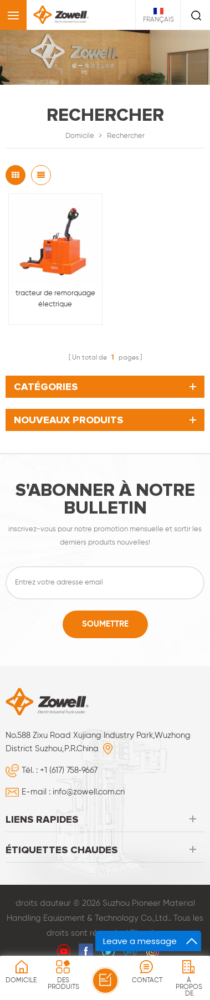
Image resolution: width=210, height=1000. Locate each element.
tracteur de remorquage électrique (55, 299)
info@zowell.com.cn (89, 792)
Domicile (79, 136)
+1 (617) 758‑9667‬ (69, 770)
